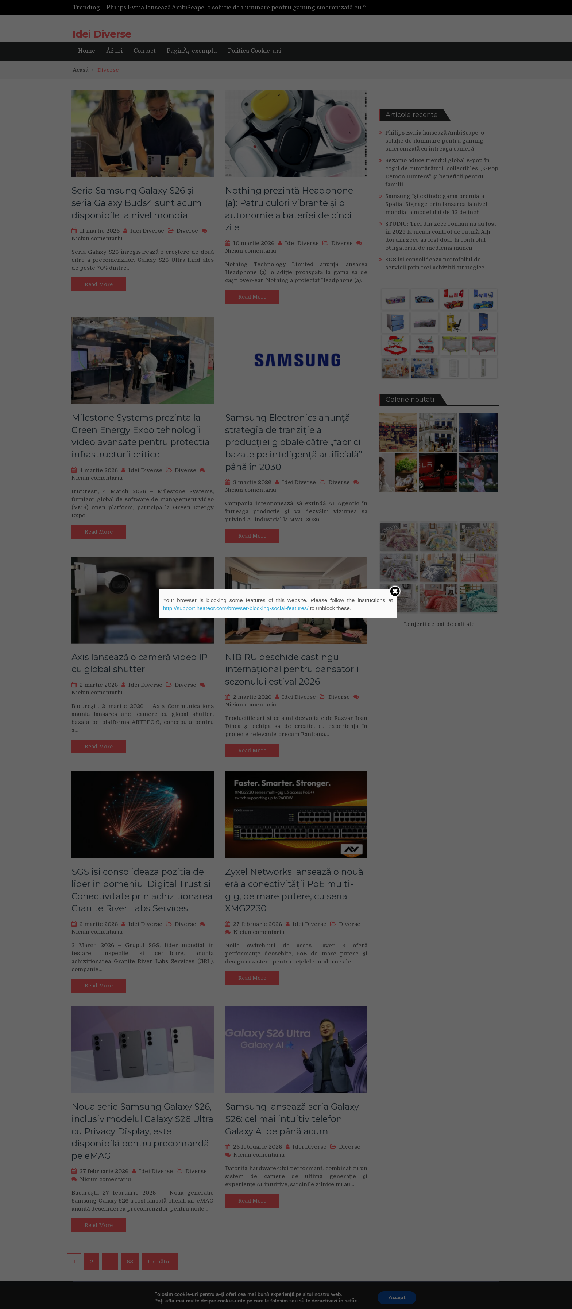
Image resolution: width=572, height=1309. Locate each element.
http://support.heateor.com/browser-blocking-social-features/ (236, 608)
